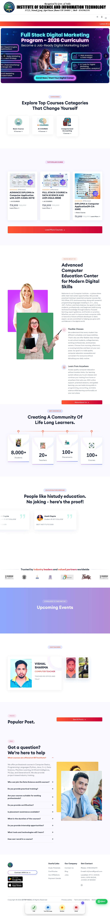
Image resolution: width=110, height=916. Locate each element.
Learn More (14, 208)
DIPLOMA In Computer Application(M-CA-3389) (87, 206)
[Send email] (76, 908)
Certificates (52, 871)
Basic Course (80, 212)
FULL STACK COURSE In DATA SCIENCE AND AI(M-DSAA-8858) (54, 195)
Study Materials (54, 868)
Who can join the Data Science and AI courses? (28, 782)
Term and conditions (82, 900)
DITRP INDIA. (27, 900)
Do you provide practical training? (23, 789)
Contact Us (69, 868)
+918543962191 (91, 868)
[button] (105, 55)
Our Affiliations (54, 875)
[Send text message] (48, 908)
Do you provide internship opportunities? (26, 825)
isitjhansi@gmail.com (94, 871)
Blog (66, 871)
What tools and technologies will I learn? (26, 832)
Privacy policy (66, 900)
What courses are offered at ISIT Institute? (27, 758)
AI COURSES (15, 201)
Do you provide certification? (21, 805)
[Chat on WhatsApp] (101, 901)
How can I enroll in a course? (20, 839)
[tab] (71, 667)
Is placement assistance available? (24, 812)
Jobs (66, 875)
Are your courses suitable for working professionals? (24, 796)
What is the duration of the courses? (24, 818)
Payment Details (54, 878)
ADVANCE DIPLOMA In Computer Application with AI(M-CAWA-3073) (22, 195)
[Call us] (33, 908)
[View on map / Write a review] (62, 908)
